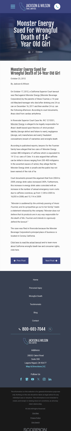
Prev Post (19, 260)
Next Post (51, 260)
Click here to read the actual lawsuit (26, 242)
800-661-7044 (33, 329)
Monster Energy (17, 124)
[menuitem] (35, 413)
